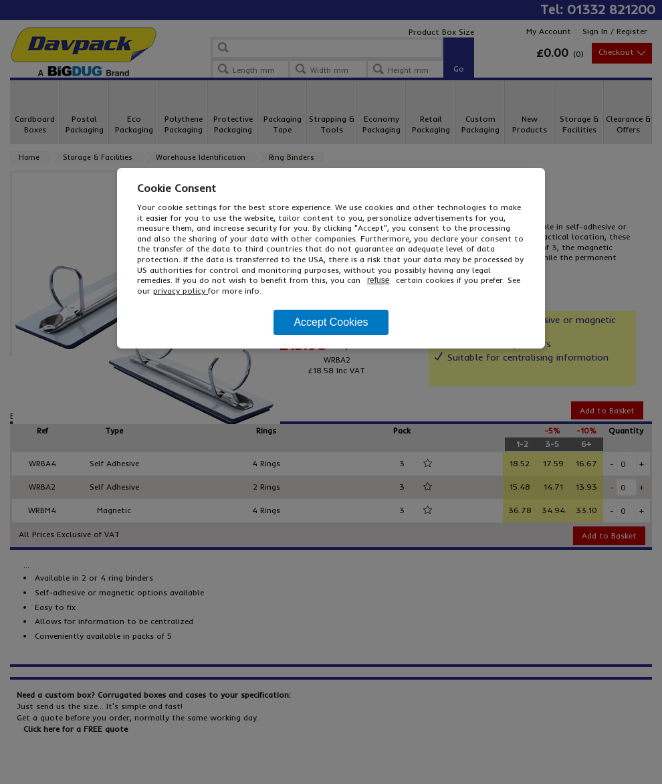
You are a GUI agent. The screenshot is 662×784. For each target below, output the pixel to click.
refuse (378, 280)
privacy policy (180, 291)
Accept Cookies (331, 322)
